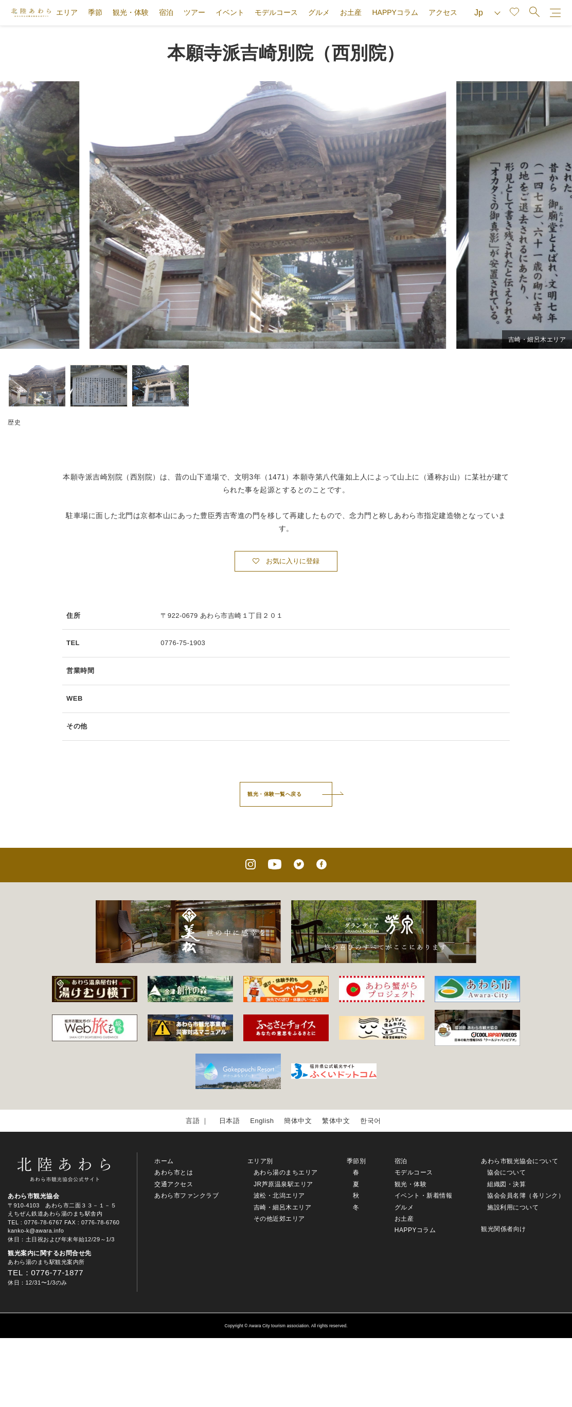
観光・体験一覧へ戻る (274, 794)
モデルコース (276, 12)
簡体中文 (298, 1121)
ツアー (194, 12)
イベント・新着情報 (424, 1195)
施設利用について (513, 1207)
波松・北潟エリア (279, 1195)
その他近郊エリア (279, 1218)
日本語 (229, 1121)
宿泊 (166, 12)
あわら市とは (173, 1172)
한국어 (370, 1121)
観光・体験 (131, 12)
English (262, 1121)
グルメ (319, 12)
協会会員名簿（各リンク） (525, 1195)
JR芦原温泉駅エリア (283, 1184)
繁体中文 (336, 1121)
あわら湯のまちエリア (286, 1172)
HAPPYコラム (395, 12)
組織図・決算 (506, 1184)
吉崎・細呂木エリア (283, 1207)
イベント (230, 12)
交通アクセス (173, 1184)
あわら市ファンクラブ (186, 1195)
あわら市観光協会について (519, 1161)
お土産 (351, 12)
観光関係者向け (503, 1229)
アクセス (442, 12)
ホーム (164, 1161)
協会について (506, 1172)
